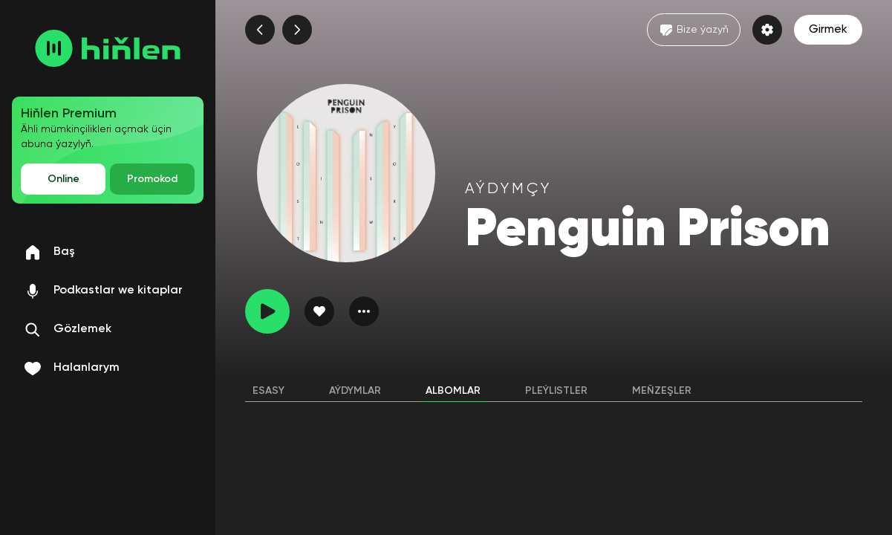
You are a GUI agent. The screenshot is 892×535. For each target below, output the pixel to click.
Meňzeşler (661, 391)
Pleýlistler (556, 391)
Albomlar (453, 391)
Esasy (268, 391)
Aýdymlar (355, 391)
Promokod (152, 179)
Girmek (828, 30)
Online (63, 179)
